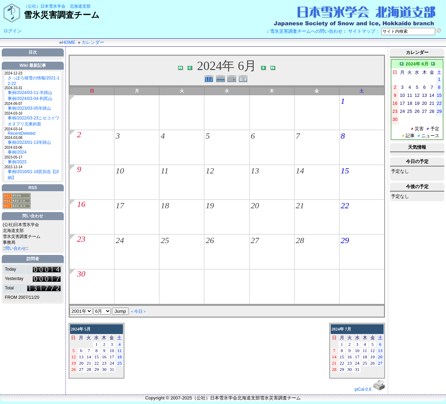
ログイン (12, 30)
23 (81, 238)
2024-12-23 (13, 73)
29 (345, 240)
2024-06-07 (13, 104)
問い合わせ (15, 248)
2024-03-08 (13, 138)
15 (345, 170)
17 (120, 205)
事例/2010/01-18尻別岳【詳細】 (33, 174)
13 (255, 170)
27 (255, 240)
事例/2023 (17, 162)
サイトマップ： (364, 31)
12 (210, 170)
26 (210, 240)
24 (120, 240)
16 (81, 204)
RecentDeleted (21, 133)
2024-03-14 (13, 129)
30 (81, 273)
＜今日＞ (138, 311)
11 (164, 170)
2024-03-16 (13, 113)
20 (255, 205)
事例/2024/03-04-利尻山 (30, 98)
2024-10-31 (13, 88)
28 (300, 240)
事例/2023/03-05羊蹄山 (29, 108)
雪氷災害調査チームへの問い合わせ (306, 31)
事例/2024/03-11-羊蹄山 (30, 92)
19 (210, 205)
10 (120, 170)
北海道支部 (80, 6)
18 (165, 205)
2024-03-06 (13, 147)
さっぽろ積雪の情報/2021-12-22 (34, 81)
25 (165, 240)
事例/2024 (17, 152)
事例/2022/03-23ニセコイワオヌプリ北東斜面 (33, 121)
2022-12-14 (13, 167)
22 (345, 205)
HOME (68, 42)
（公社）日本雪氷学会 (45, 6)
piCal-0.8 (363, 389)
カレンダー (93, 42)
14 (300, 170)
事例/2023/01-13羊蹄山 (29, 142)
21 (300, 205)
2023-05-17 (13, 157)
